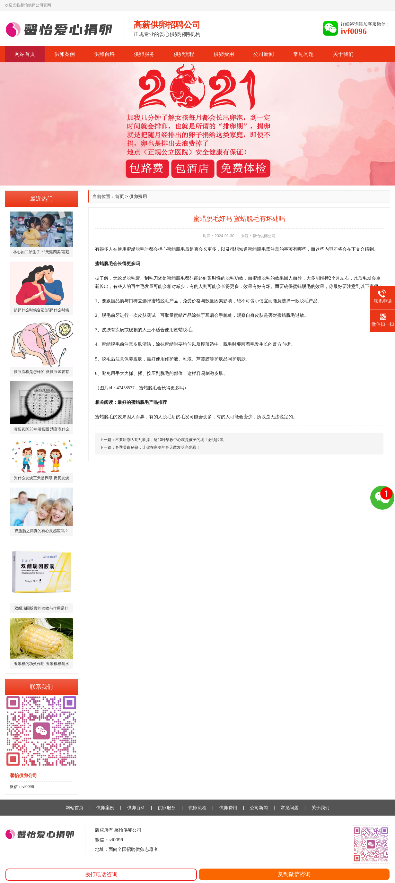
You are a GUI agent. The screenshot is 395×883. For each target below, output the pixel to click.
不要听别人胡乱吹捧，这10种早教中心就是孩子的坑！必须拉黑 (169, 439)
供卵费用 (224, 54)
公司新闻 (263, 54)
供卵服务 (144, 54)
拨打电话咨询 (101, 874)
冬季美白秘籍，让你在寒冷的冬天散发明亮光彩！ (157, 447)
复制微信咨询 (294, 874)
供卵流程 (184, 54)
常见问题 (303, 54)
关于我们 (343, 54)
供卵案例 (64, 54)
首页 (119, 196)
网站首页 (24, 54)
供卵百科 (104, 54)
